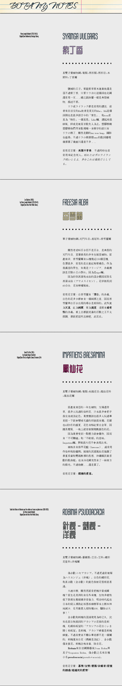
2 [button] (88, 669)
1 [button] (68, 612)
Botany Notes (43, 6)
